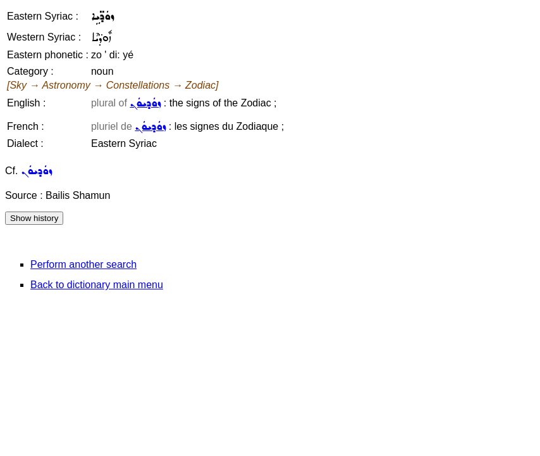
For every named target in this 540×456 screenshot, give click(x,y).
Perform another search (83, 264)
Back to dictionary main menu (96, 284)
